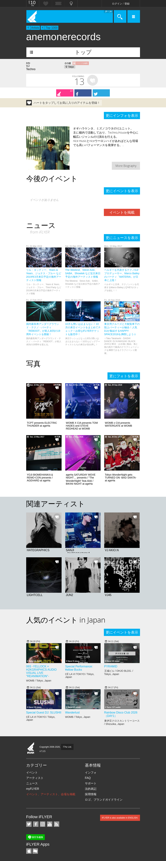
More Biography (125, 166)
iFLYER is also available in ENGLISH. (120, 818)
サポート (90, 783)
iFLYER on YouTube (49, 824)
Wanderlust (72, 712)
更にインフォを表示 (122, 115)
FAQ (88, 777)
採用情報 (90, 794)
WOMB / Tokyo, (38, 680)
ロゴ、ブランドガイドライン (103, 799)
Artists (35, 27)
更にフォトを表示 (123, 376)
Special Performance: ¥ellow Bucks (79, 668)
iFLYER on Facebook (35, 824)
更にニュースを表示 (122, 238)
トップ (83, 52)
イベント (32, 772)
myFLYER (32, 788)
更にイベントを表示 (122, 191)
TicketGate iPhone (35, 851)
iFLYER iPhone (29, 851)
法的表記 (90, 788)
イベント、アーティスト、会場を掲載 (50, 794)
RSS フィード (56, 824)
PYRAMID (110, 666)
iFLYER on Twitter (29, 824)
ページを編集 (82, 63)
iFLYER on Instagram (42, 824)
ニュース (32, 783)
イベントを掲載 (122, 212)
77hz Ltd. (67, 747)
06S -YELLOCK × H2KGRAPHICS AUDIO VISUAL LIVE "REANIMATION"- (41, 671)
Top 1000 (52, 27)
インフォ (90, 772)
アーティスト (35, 777)
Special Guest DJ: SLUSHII (43, 712)
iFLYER (30, 748)
